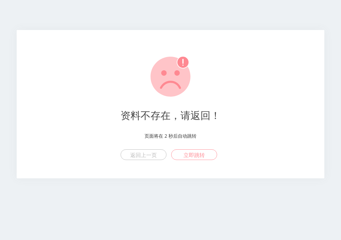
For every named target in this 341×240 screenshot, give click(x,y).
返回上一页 (143, 155)
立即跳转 (194, 155)
